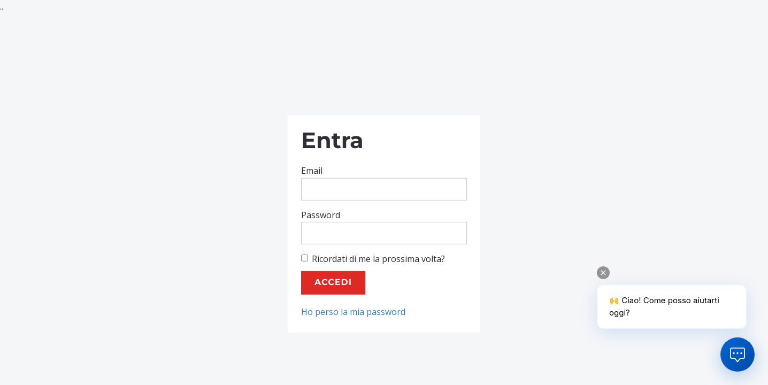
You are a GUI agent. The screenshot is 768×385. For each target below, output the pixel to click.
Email (311, 170)
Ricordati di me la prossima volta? (373, 259)
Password (320, 214)
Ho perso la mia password (353, 312)
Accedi (333, 283)
